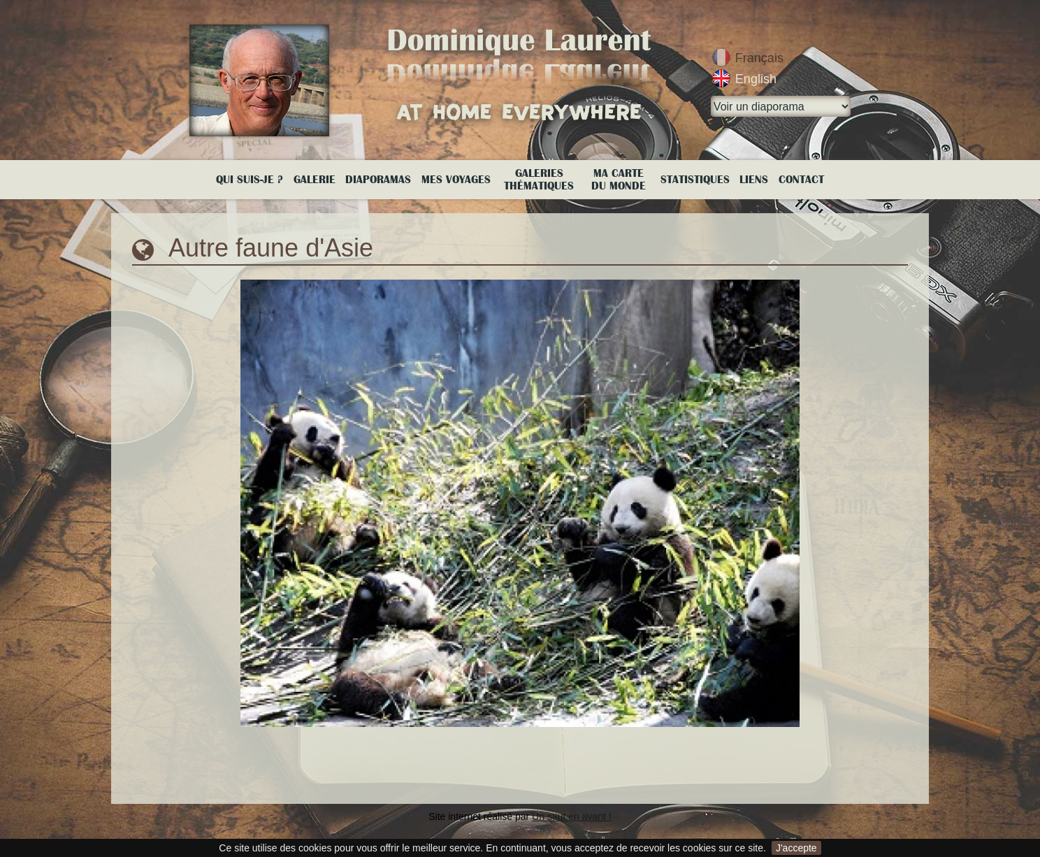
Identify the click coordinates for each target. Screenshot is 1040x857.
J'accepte (796, 848)
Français (759, 58)
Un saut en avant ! (572, 816)
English (756, 79)
